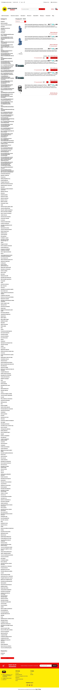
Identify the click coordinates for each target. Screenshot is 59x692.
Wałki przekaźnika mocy (5, 178)
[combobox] (21, 21)
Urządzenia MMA (4, 634)
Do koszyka (54, 57)
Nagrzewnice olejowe (5, 298)
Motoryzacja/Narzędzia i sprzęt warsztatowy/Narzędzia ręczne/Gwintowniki (7, 125)
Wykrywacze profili (4, 275)
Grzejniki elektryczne (5, 371)
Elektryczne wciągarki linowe (6, 579)
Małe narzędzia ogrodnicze (6, 279)
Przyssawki (3, 280)
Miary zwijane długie (5, 319)
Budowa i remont (4, 199)
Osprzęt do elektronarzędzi (6, 24)
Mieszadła (3, 322)
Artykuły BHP (3, 381)
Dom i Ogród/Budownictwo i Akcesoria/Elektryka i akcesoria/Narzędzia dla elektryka (7, 139)
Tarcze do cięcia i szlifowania (6, 395)
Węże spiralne (3, 582)
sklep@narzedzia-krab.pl (6, 678)
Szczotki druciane (4, 337)
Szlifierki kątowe (4, 232)
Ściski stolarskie (4, 383)
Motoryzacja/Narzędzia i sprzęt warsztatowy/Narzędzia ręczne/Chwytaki (7, 154)
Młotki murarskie (4, 201)
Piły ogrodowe (3, 236)
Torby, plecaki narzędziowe (6, 589)
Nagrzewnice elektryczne (5, 623)
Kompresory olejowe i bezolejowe (7, 420)
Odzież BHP (36, 15)
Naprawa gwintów (4, 633)
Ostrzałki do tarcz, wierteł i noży (7, 425)
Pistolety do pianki (4, 334)
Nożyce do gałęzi (4, 405)
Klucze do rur (3, 494)
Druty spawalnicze (4, 610)
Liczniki (2, 572)
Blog (53, 15)
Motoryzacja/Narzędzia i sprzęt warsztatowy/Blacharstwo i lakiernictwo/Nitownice (7, 85)
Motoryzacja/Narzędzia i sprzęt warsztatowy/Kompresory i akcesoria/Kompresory (7, 67)
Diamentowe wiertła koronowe (7, 183)
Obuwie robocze (4, 360)
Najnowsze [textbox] (18, 21)
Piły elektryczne (4, 365)
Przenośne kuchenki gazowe (6, 331)
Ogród (2, 242)
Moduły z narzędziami (5, 435)
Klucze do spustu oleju (5, 628)
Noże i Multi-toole (4, 290)
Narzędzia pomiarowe (5, 423)
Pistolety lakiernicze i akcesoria (7, 408)
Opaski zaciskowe (4, 503)
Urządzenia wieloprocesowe (6, 636)
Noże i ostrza (3, 272)
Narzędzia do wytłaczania (6, 601)
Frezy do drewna (4, 605)
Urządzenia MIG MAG (5, 638)
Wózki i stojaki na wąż (5, 303)
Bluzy (2, 521)
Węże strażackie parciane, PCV (7, 259)
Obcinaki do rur (4, 498)
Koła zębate (3, 558)
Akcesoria (3, 287)
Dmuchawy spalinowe (5, 312)
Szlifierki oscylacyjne (5, 378)
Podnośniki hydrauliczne (5, 173)
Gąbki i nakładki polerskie (6, 553)
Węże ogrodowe (4, 413)
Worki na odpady (4, 270)
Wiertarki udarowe (4, 390)
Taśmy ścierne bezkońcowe (6, 551)
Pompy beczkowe (4, 567)
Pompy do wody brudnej (5, 221)
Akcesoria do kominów (5, 410)
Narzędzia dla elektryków (5, 488)
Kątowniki (3, 187)
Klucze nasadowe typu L (5, 432)
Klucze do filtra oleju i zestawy (6, 629)
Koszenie (2, 415)
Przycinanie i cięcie (4, 203)
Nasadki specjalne (4, 194)
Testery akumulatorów (5, 376)
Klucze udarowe (4, 561)
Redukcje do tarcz (4, 523)
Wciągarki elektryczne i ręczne (7, 577)
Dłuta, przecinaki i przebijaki (6, 211)
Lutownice (3, 441)
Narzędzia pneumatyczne (6, 478)
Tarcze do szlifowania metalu (6, 547)
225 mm (2, 470)
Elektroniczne (3, 534)
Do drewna (3, 220)
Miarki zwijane (3, 317)
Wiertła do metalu (4, 196)
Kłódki (2, 526)
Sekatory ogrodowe (4, 198)
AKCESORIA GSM (4, 516)
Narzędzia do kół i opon (5, 385)
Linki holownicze (4, 443)
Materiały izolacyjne (4, 600)
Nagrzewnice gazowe (5, 349)
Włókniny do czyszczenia (6, 485)
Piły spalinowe (3, 437)
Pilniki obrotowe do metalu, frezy (7, 351)
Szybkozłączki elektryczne (6, 536)
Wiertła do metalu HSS (5, 261)
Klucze (2, 253)
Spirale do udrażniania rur (6, 499)
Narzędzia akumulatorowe (6, 277)
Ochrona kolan (3, 603)
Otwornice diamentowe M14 (6, 229)
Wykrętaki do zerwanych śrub (6, 342)
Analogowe (3, 445)
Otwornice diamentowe (5, 208)
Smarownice (3, 480)
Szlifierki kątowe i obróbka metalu (7, 618)
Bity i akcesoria (4, 285)
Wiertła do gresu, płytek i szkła (7, 206)
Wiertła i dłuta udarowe (5, 407)
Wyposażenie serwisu (5, 227)
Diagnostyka (3, 308)
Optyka (2, 346)
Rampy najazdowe (4, 644)
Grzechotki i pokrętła (5, 218)
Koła (1, 403)
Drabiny (2, 529)
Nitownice (3, 193)
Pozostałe (48, 15)
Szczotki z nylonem (4, 519)
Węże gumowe (4, 304)
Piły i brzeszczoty (4, 512)
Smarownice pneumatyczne (6, 584)
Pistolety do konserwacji (5, 591)
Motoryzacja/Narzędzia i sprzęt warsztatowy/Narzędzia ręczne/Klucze (7, 82)
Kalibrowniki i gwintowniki (6, 267)
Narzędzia (23, 15)
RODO (17, 680)
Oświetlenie (3, 412)
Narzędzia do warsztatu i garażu (7, 289)
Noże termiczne (4, 464)
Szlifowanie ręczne (4, 533)
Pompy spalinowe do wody (6, 538)
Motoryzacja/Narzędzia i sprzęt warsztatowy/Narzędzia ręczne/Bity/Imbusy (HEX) (7, 102)
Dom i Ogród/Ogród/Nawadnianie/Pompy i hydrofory (7, 109)
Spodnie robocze (4, 524)
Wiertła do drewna (4, 598)
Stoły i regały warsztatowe (6, 251)
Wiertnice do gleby (4, 367)
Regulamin (17, 677)
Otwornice (3, 352)
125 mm (2, 472)
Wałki (2, 204)
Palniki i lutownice (4, 476)
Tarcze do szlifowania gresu (6, 647)
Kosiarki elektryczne (4, 247)
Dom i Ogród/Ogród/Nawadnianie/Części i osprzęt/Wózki (7, 42)
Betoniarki (3, 274)
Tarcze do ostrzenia (4, 556)
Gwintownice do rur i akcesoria (7, 576)
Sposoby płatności (19, 674)
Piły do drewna (3, 507)
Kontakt (31, 674)
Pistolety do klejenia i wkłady (6, 393)
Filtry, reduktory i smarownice (6, 398)
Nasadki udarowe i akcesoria (6, 185)
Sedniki (2, 606)
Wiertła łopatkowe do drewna (6, 362)
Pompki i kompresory (5, 223)
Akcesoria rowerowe (5, 284)
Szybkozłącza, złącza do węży (6, 357)
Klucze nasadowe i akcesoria (6, 245)
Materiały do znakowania (5, 269)
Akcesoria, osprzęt (4, 344)
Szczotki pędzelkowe (5, 518)
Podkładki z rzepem (4, 237)
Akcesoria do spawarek (5, 306)
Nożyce (2, 339)
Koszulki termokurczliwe (5, 531)
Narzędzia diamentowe (5, 613)
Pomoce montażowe (5, 631)
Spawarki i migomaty (5, 175)
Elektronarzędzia (5, 15)
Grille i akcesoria (4, 456)
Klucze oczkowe (4, 427)
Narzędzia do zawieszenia (6, 461)
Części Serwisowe (4, 448)
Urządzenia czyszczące (5, 295)
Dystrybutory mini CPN (5, 569)
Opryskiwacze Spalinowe (5, 314)
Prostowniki (3, 347)
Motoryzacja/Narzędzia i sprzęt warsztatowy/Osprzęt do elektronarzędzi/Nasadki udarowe (7, 54)
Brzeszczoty (3, 454)
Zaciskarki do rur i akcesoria (6, 566)
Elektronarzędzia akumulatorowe (7, 364)
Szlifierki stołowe (4, 586)
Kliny (2, 327)
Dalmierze (3, 642)
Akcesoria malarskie (4, 336)
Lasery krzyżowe (4, 234)
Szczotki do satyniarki (5, 501)
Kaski (2, 380)
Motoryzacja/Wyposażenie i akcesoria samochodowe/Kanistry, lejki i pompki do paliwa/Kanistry (7, 170)
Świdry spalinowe (4, 430)
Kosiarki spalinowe (4, 180)
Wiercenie (3, 418)
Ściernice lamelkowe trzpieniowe (7, 528)
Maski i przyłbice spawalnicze (6, 608)
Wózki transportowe (5, 231)
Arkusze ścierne (4, 469)
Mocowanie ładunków (5, 332)
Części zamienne (4, 459)
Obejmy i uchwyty (4, 493)
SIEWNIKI (2, 615)
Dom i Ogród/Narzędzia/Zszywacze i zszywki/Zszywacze (6, 50)
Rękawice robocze (4, 191)
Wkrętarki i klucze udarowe (6, 481)
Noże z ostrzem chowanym (6, 213)
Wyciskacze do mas (4, 417)
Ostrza (2, 329)
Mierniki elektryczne (4, 388)
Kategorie (3, 21)
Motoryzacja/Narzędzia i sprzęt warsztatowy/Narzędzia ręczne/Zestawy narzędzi (7, 62)
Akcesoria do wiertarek (5, 400)
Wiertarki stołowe (4, 620)
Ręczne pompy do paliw (5, 574)
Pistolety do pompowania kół (6, 581)
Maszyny (42, 15)
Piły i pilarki (3, 422)
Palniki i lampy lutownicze (6, 373)
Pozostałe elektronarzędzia (6, 496)
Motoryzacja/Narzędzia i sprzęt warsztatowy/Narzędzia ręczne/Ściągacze (7, 38)
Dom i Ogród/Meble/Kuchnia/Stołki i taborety (6, 58)
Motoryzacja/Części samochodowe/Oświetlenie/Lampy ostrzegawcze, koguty (7, 118)
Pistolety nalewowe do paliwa (6, 571)
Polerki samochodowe (5, 446)
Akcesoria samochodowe (6, 216)
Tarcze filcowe (3, 483)
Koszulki (2, 397)
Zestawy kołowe (4, 542)
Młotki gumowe (4, 402)
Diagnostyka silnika (4, 587)
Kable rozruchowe (4, 324)
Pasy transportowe (4, 257)
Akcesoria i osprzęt (15, 15)
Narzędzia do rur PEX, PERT (6, 375)
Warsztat (29, 15)
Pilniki (2, 282)
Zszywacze (3, 341)
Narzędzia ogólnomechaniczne (7, 452)
